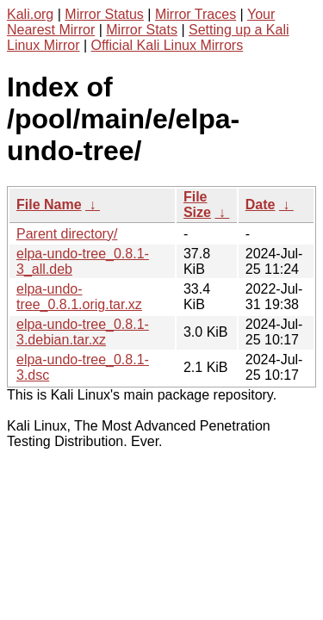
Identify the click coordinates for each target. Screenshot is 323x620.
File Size (197, 204)
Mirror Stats (141, 29)
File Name (49, 204)
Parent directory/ (66, 233)
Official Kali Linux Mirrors (167, 45)
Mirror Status (104, 14)
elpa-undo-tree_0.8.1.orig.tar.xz (79, 297)
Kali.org (30, 14)
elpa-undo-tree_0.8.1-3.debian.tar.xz (82, 332)
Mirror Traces (195, 14)
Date (260, 204)
